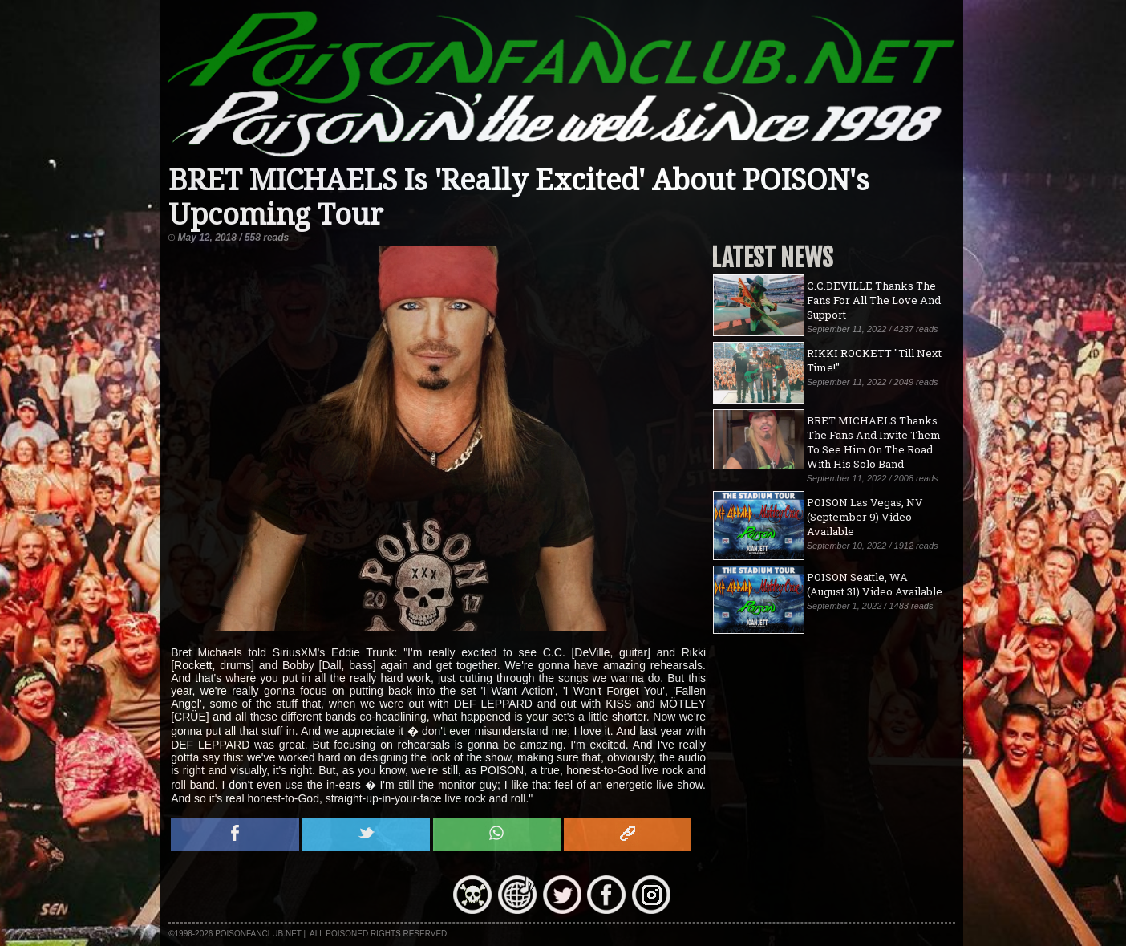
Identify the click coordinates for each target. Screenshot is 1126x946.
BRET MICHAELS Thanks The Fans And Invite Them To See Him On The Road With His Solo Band (874, 442)
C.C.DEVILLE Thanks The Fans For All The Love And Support (874, 300)
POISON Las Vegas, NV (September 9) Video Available (865, 516)
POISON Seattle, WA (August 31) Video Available (874, 584)
